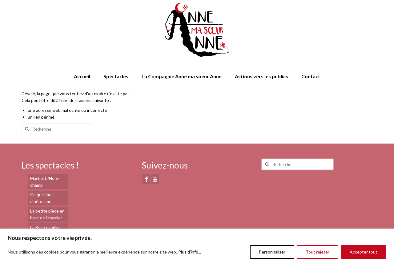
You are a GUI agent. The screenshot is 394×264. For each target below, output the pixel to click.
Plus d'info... (189, 251)
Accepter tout (363, 251)
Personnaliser (272, 251)
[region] (197, 246)
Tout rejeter (317, 251)
